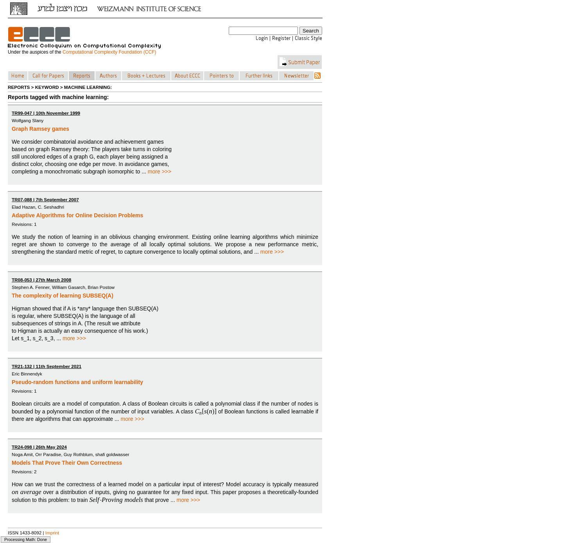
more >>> (159, 171)
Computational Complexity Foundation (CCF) (109, 52)
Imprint (52, 532)
